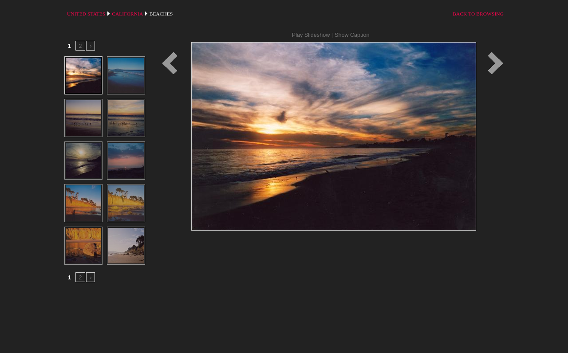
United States (86, 13)
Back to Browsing (478, 13)
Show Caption (352, 35)
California (127, 13)
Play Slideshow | (312, 35)
